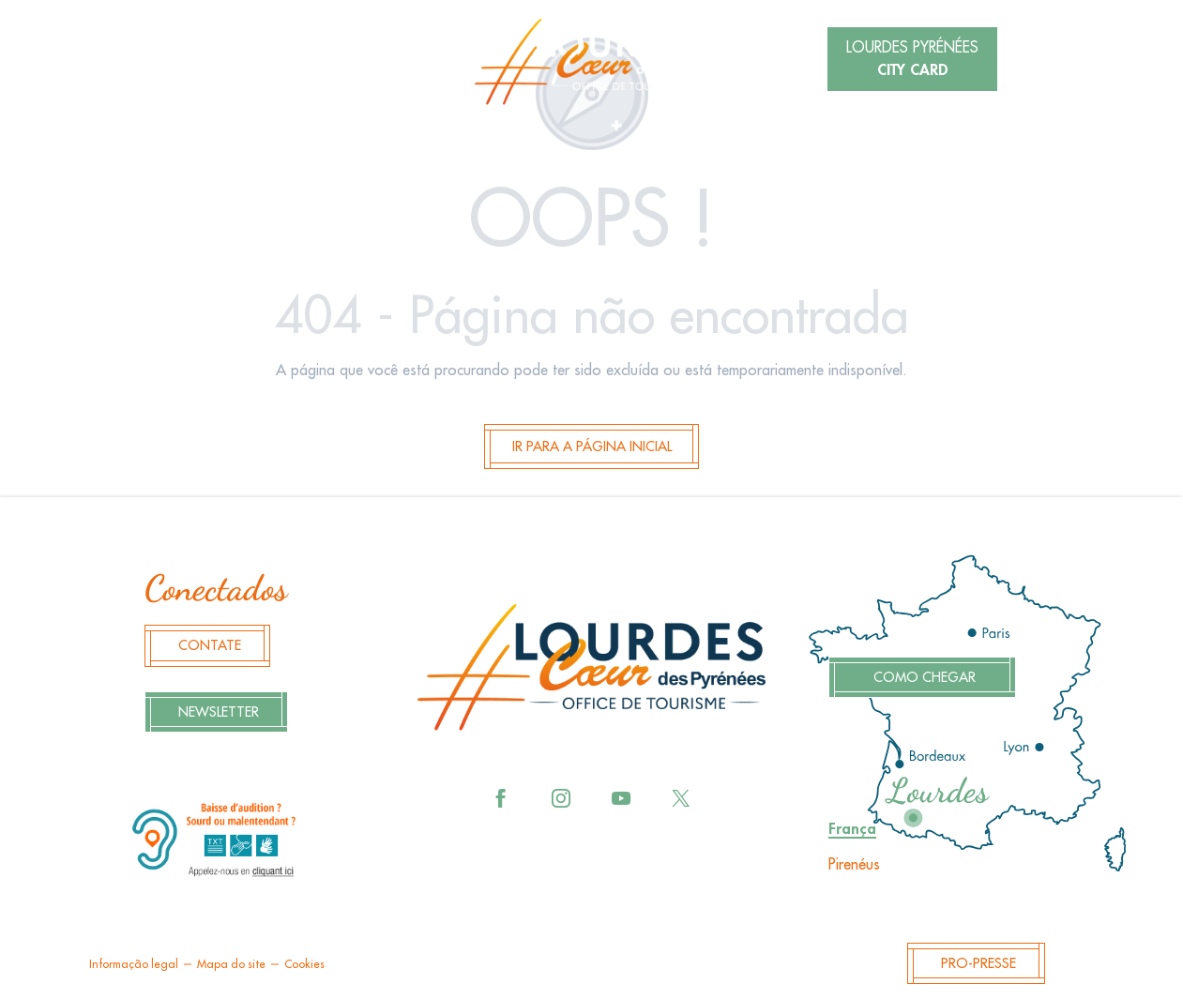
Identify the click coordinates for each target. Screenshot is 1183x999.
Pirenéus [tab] (854, 864)
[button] (282, 60)
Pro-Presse (978, 964)
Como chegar (924, 678)
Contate (209, 646)
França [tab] (852, 829)
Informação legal (133, 964)
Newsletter (218, 712)
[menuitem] (592, 62)
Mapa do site (231, 964)
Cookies (304, 964)
